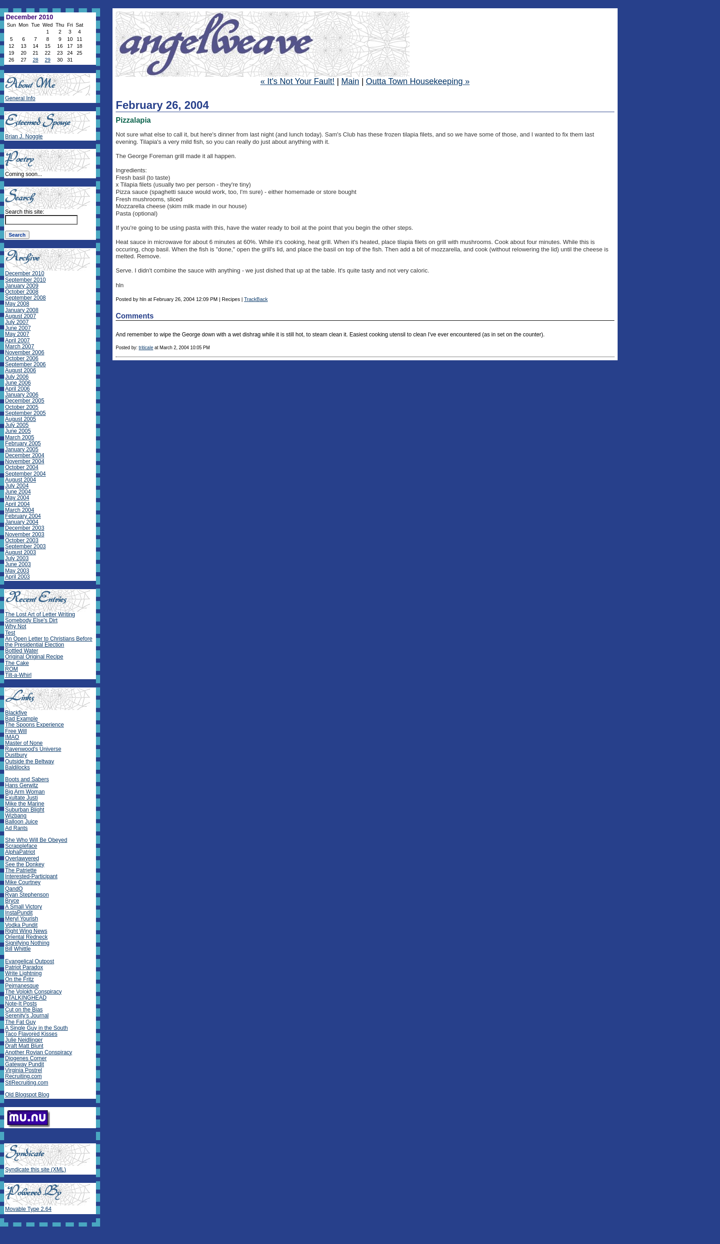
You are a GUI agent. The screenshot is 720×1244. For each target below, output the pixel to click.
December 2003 (24, 528)
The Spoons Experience (34, 724)
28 (35, 59)
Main (350, 81)
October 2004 (22, 467)
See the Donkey (24, 864)
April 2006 (17, 389)
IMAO (12, 737)
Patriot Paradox (24, 967)
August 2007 (20, 316)
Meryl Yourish (21, 918)
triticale (146, 347)
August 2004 (20, 480)
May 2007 (17, 334)
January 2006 (22, 395)
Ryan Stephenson (27, 895)
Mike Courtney (22, 882)
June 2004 (18, 492)
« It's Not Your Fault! (297, 81)
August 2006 (20, 370)
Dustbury (16, 755)
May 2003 (17, 571)
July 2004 (16, 486)
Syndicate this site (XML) (35, 1169)
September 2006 (25, 364)
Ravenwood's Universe (33, 749)
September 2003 (25, 546)
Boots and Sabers (27, 779)
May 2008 (17, 304)
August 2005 (20, 419)
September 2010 (25, 280)
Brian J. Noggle (24, 136)
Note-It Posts (21, 1003)
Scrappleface (21, 846)
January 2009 (22, 286)
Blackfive (16, 713)
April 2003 (17, 577)
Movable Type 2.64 (28, 1209)
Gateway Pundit (24, 1064)
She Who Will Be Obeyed (36, 840)
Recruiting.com (23, 1076)
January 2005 (22, 449)
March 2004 (19, 510)
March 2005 (19, 437)
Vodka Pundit (21, 925)
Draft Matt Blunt (24, 1046)
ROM (11, 669)
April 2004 (17, 504)
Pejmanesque (22, 986)
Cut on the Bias (24, 1009)
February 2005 (23, 443)
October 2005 (22, 407)
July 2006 (16, 377)
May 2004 (17, 497)
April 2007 (17, 340)
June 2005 (18, 431)
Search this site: (24, 212)
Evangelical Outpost (29, 961)
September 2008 (25, 298)
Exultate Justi (21, 798)
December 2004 (24, 455)
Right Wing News (26, 931)
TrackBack (256, 299)
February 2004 (23, 516)
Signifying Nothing (27, 943)
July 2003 (16, 558)
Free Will (16, 731)
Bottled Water (21, 651)
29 (48, 59)
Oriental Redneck (26, 937)
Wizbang (16, 815)
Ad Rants (16, 828)
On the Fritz (19, 979)
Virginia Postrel (23, 1070)
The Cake (17, 663)
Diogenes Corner (26, 1058)
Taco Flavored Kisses (31, 1034)
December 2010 (24, 273)
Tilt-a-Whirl (18, 675)
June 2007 (18, 328)
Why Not (15, 626)
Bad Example (21, 719)
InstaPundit (19, 912)
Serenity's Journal (27, 1015)
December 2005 (24, 401)
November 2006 (24, 352)
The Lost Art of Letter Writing (40, 614)
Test (10, 633)
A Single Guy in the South (36, 1028)
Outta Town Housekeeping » (418, 81)
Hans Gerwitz (21, 785)
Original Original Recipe (34, 656)
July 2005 (16, 425)
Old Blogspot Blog (27, 1094)
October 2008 (22, 292)
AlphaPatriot (20, 852)
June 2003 (18, 564)
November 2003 (24, 534)
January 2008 (22, 310)
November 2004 (24, 461)
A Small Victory (23, 906)
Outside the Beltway (29, 761)
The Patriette (21, 870)
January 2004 (22, 522)
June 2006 (18, 383)
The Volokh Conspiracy (33, 991)
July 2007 (16, 322)
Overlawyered (22, 858)
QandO (14, 889)
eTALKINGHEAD (25, 997)
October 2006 (22, 358)
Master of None (24, 743)
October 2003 (22, 540)
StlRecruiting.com (26, 1082)
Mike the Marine (24, 804)
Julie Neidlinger (24, 1040)
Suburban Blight (24, 810)
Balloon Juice (21, 821)
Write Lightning (23, 973)
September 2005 (25, 413)
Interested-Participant (31, 876)
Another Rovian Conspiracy (38, 1052)
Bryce (12, 900)
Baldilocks (17, 767)
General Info (20, 98)
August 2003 (20, 552)
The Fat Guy (20, 1022)
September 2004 (25, 474)
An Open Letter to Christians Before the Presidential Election (48, 642)
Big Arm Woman (25, 792)
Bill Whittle (18, 949)
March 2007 (19, 346)
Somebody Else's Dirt (31, 620)
